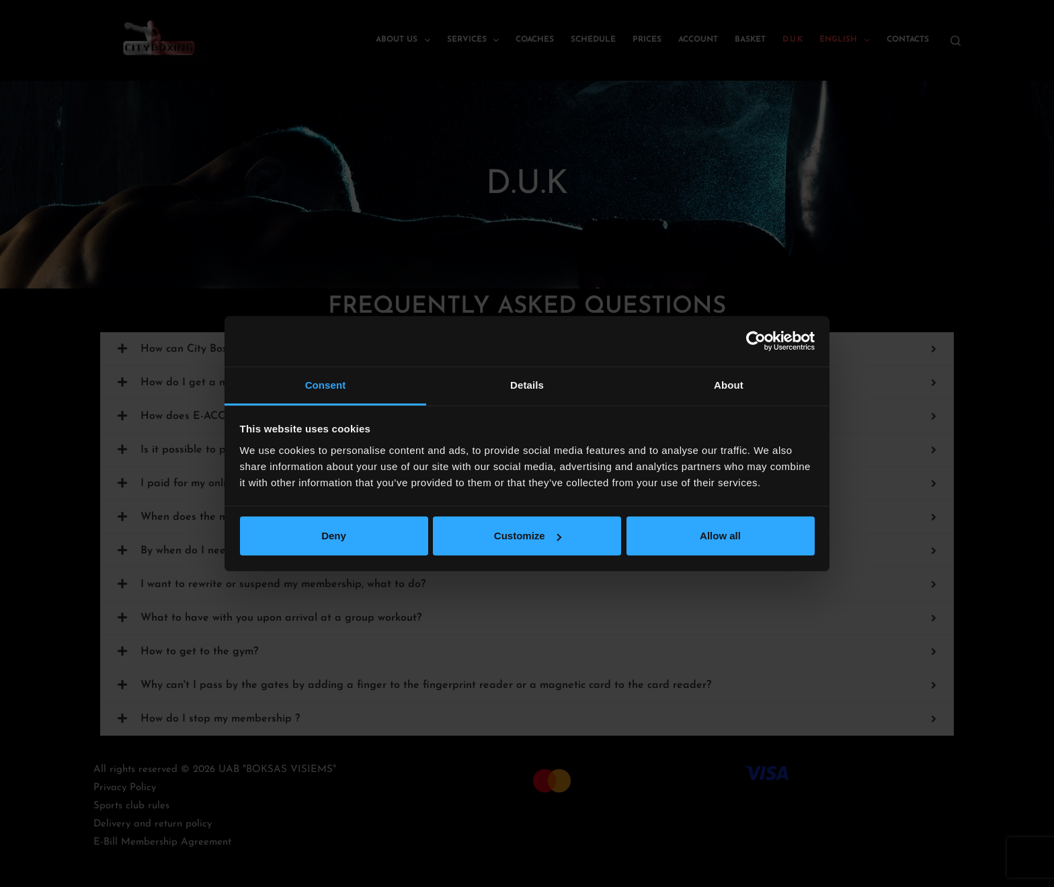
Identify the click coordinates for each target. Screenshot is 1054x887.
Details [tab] (527, 385)
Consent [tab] (325, 385)
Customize (527, 535)
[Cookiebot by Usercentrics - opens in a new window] (756, 341)
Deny (333, 535)
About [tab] (728, 385)
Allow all (720, 535)
